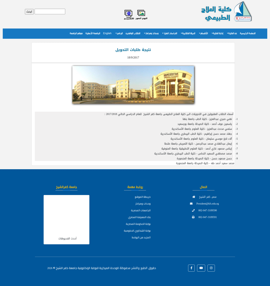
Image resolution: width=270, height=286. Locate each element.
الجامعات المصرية (141, 210)
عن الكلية (232, 33)
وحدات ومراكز (151, 33)
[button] (191, 268)
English (107, 33)
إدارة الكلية (218, 33)
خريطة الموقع (143, 196)
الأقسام (204, 33)
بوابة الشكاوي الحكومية (137, 230)
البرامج (120, 33)
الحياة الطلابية (188, 33)
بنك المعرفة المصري (139, 217)
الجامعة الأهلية (93, 33)
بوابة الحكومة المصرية (138, 223)
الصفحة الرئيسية (248, 33)
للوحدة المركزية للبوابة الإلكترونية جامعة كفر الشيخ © (83, 268)
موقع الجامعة (76, 33)
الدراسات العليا (170, 33)
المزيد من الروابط (141, 237)
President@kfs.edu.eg (204, 203)
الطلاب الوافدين (133, 33)
